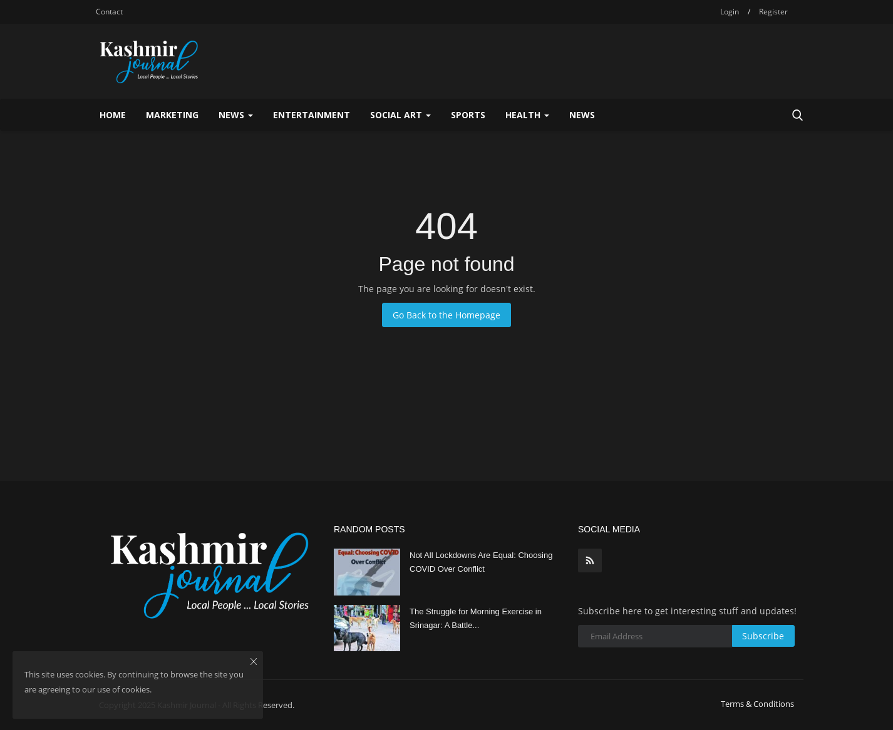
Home (113, 115)
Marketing (172, 115)
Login (729, 11)
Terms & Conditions (757, 703)
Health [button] (527, 115)
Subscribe (763, 636)
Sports (468, 115)
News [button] (236, 115)
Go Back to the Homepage (446, 315)
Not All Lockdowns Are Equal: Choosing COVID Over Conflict (481, 562)
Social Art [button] (400, 115)
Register (773, 11)
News (582, 115)
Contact (109, 11)
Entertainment (311, 115)
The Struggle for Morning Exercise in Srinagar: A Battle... (476, 618)
